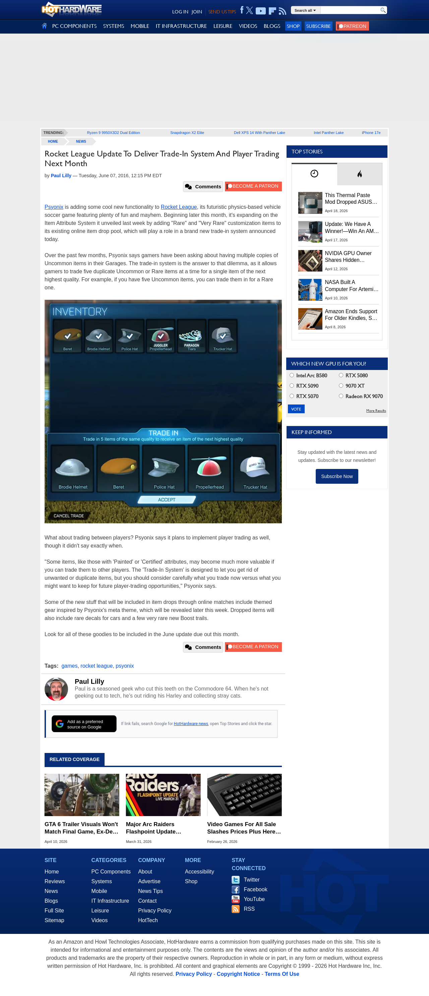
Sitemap (54, 920)
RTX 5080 (353, 375)
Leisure (100, 910)
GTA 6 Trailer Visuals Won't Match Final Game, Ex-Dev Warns (81, 828)
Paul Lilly (89, 681)
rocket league (96, 666)
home (53, 141)
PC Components (111, 871)
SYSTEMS (113, 26)
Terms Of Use (282, 974)
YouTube (254, 899)
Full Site (54, 910)
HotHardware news (191, 723)
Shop (293, 26)
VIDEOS (248, 26)
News (81, 141)
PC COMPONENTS (74, 26)
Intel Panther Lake (329, 133)
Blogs (51, 901)
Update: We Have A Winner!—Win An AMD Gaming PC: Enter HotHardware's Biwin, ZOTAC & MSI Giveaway (351, 228)
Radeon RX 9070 (361, 396)
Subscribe (318, 26)
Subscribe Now (337, 476)
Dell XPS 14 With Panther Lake (259, 133)
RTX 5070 (304, 396)
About (145, 871)
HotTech (148, 920)
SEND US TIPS (222, 11)
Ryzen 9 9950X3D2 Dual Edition (113, 133)
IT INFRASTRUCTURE (181, 26)
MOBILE (140, 26)
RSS (249, 909)
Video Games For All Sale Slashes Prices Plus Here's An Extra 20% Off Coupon (243, 828)
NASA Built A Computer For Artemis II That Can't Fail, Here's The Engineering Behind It (350, 286)
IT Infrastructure (110, 901)
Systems (101, 881)
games (69, 666)
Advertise (149, 881)
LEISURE (222, 26)
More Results (376, 411)
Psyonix (54, 207)
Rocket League (179, 207)
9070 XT (352, 386)
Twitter (251, 880)
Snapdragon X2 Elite (187, 133)
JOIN (197, 11)
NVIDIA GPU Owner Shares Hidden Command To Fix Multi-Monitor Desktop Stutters (352, 257)
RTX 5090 (304, 386)
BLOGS (272, 26)
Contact (147, 901)
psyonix (125, 666)
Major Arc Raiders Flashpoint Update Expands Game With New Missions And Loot (160, 828)
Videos (99, 920)
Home (52, 871)
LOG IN (180, 11)
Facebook (255, 889)
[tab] (314, 174)
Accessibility (199, 871)
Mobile (99, 891)
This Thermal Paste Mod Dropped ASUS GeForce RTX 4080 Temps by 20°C (348, 199)
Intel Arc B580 (308, 375)
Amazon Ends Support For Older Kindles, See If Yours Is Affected (351, 315)
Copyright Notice (238, 974)
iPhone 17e (371, 133)
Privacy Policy (155, 910)
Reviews (55, 881)
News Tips (150, 891)
